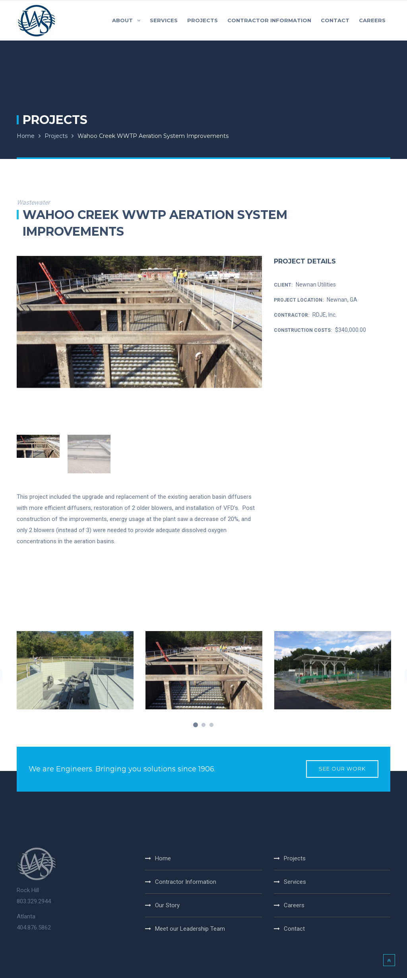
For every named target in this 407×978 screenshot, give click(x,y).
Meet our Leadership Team (190, 928)
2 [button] (203, 725)
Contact (294, 928)
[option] (139, 322)
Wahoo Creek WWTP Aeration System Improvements (153, 135)
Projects (56, 135)
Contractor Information (185, 881)
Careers (294, 905)
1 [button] (196, 725)
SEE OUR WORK (342, 769)
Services (295, 881)
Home (26, 135)
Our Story (167, 905)
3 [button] (211, 725)
